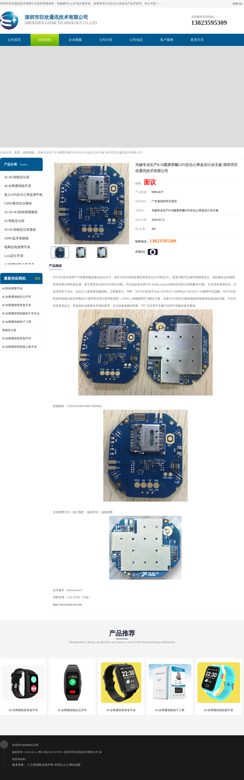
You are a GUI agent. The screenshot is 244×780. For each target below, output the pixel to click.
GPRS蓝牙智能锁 (16, 238)
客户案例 (166, 39)
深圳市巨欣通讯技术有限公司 (81, 752)
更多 (37, 278)
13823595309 (162, 240)
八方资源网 (34, 764)
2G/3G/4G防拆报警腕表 (21, 212)
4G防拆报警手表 (12, 288)
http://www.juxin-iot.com (67, 604)
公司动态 (136, 39)
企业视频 (75, 39)
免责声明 (47, 764)
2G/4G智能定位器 (16, 177)
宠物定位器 (9, 330)
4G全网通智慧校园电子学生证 (21, 313)
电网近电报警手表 (17, 247)
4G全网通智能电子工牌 (16, 321)
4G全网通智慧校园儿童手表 (19, 346)
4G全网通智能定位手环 (16, 296)
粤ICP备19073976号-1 (50, 752)
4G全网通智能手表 (17, 186)
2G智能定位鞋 (14, 221)
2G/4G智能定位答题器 (20, 229)
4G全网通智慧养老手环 (16, 338)
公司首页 (14, 39)
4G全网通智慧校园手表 (218, 710)
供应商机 (44, 39)
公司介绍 (105, 39)
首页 (17, 152)
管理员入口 (61, 764)
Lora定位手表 (13, 255)
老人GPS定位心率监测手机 (23, 194)
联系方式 (197, 39)
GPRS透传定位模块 (18, 203)
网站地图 (75, 764)
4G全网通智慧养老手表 (16, 305)
